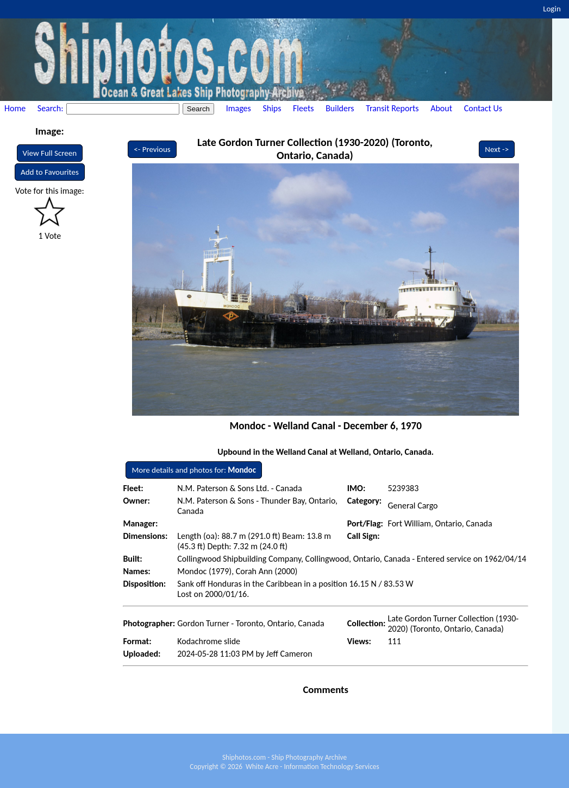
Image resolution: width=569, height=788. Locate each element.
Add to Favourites (50, 172)
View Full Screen (50, 153)
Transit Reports (392, 108)
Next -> (497, 149)
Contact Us (483, 108)
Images (238, 108)
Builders (340, 108)
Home (15, 108)
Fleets (303, 108)
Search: (51, 108)
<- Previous (152, 149)
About (441, 108)
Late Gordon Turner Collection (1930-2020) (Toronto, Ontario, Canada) (315, 149)
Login (552, 9)
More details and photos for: (194, 470)
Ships (271, 108)
